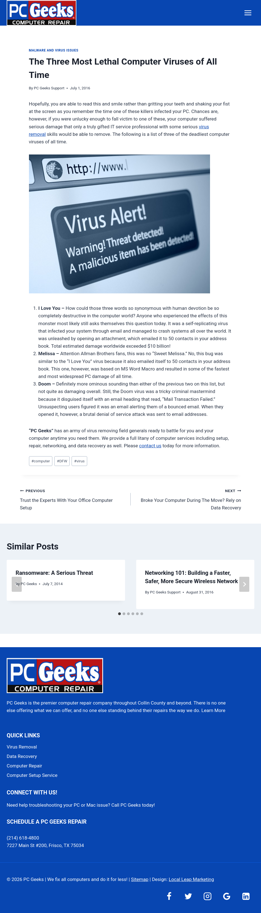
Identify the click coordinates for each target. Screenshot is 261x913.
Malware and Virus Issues (54, 50)
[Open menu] (247, 12)
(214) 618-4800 (23, 838)
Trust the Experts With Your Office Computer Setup (73, 499)
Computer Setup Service (32, 775)
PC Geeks (29, 583)
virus (79, 461)
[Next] (244, 584)
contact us (150, 445)
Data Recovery (22, 756)
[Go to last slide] (17, 584)
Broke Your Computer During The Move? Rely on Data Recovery (188, 499)
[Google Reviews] (226, 896)
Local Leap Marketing (191, 879)
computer (40, 461)
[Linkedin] (246, 896)
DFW (62, 461)
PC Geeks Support (49, 88)
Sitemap (139, 879)
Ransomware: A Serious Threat (54, 573)
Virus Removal (22, 747)
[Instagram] (207, 896)
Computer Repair (24, 766)
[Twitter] (188, 896)
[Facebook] (169, 896)
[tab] (119, 613)
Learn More (213, 710)
